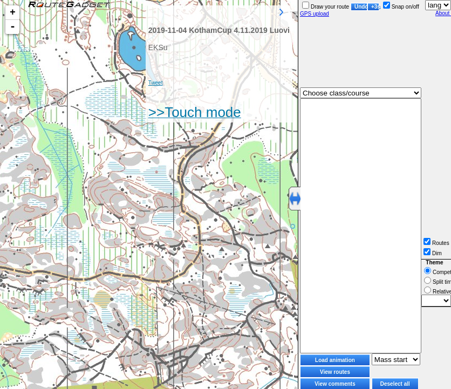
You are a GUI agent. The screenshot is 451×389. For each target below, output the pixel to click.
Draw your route (325, 7)
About (443, 13)
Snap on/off (401, 7)
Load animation (335, 360)
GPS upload (314, 14)
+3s (375, 7)
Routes (436, 243)
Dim (432, 253)
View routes (335, 372)
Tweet (155, 83)
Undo (360, 7)
